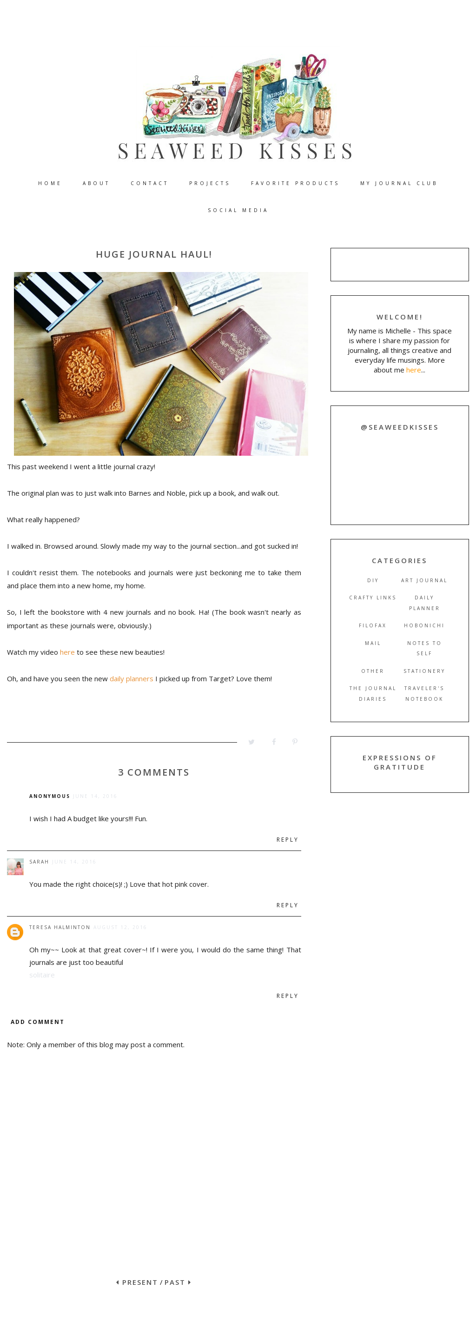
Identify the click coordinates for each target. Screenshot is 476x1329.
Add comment (38, 1022)
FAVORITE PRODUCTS (295, 183)
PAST (178, 1282)
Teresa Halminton (60, 927)
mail (373, 643)
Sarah (39, 861)
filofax (373, 625)
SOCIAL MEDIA (238, 210)
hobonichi (424, 625)
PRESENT (137, 1282)
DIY (373, 580)
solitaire (42, 974)
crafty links (373, 597)
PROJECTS (210, 183)
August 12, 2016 (120, 927)
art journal (424, 580)
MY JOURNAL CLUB (399, 183)
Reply (288, 840)
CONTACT (150, 183)
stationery (424, 671)
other (372, 671)
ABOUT (96, 183)
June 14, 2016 (95, 796)
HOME (50, 183)
